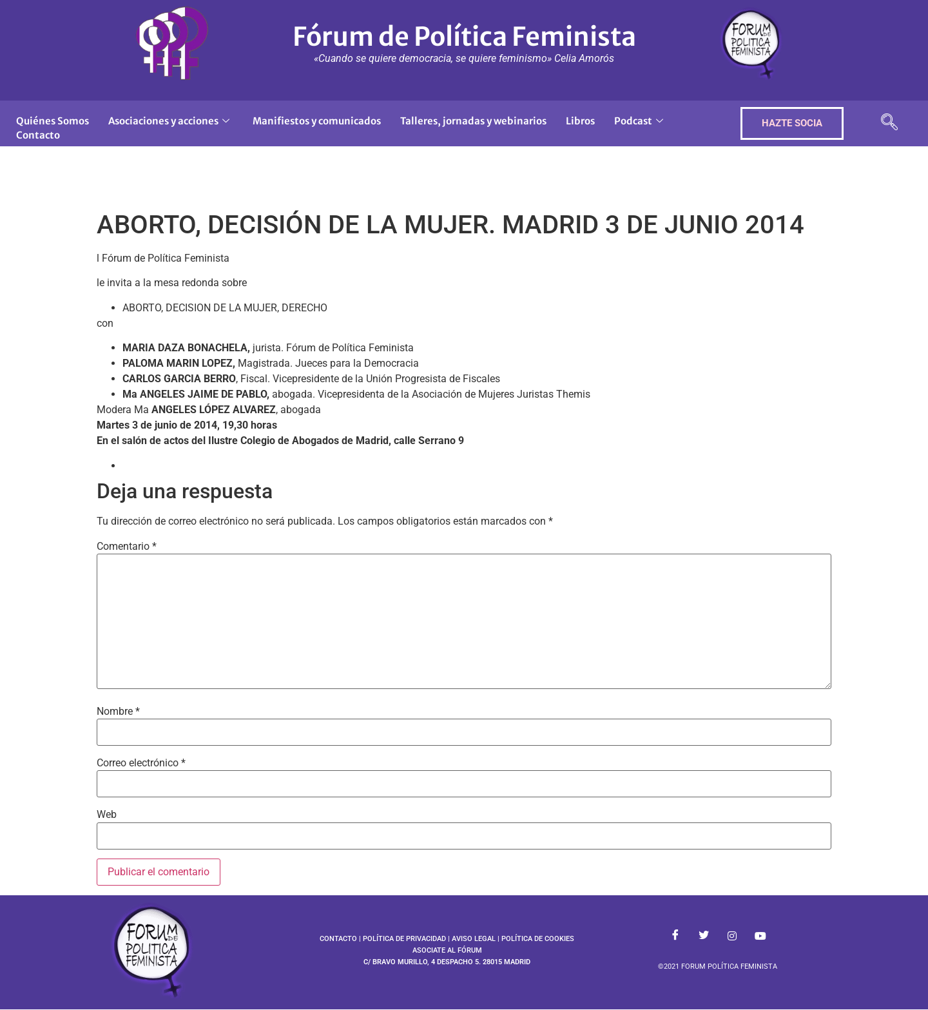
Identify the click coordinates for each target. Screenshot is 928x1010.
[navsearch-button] (889, 123)
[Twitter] (703, 936)
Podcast (638, 121)
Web (107, 815)
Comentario (127, 546)
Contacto (38, 135)
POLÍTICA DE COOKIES (537, 939)
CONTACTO (338, 939)
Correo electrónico (141, 763)
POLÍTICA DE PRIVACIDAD (404, 939)
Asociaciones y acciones (168, 121)
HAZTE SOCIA (792, 123)
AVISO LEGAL (474, 939)
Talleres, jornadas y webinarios (473, 121)
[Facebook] (675, 936)
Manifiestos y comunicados (317, 121)
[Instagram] (732, 936)
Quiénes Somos (52, 121)
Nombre (118, 711)
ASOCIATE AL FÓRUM (447, 950)
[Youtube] (760, 936)
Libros (580, 121)
